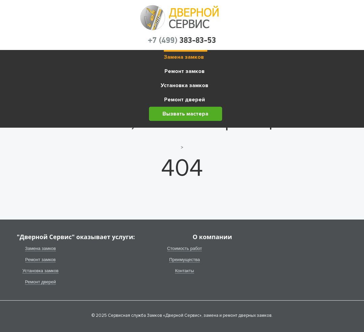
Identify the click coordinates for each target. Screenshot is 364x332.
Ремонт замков (184, 71)
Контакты (184, 270)
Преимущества (184, 259)
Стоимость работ (184, 248)
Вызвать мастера (185, 113)
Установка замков (184, 85)
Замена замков (184, 57)
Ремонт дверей (184, 99)
